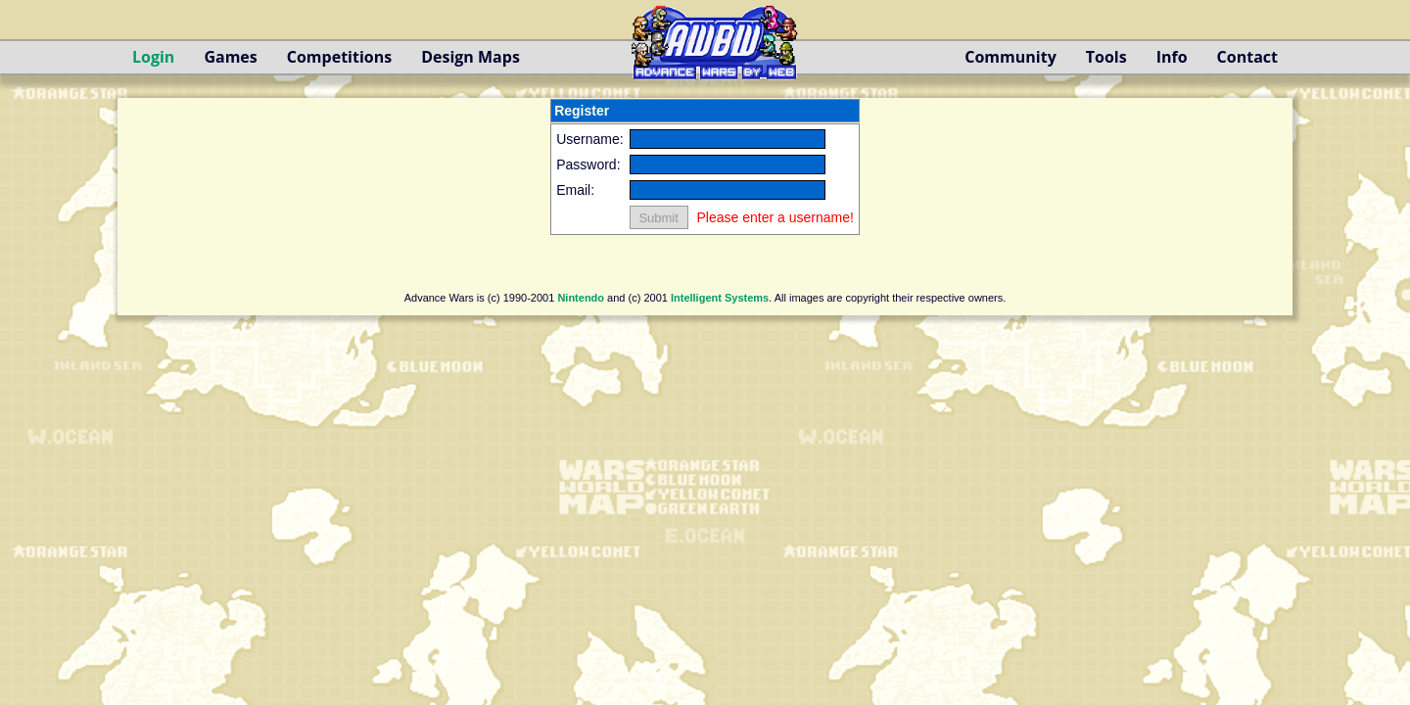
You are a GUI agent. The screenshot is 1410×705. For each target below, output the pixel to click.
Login (153, 57)
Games (230, 57)
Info (1172, 57)
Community (1010, 57)
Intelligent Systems (720, 298)
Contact (1247, 57)
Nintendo (580, 298)
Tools (1106, 57)
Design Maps (470, 57)
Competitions (339, 57)
